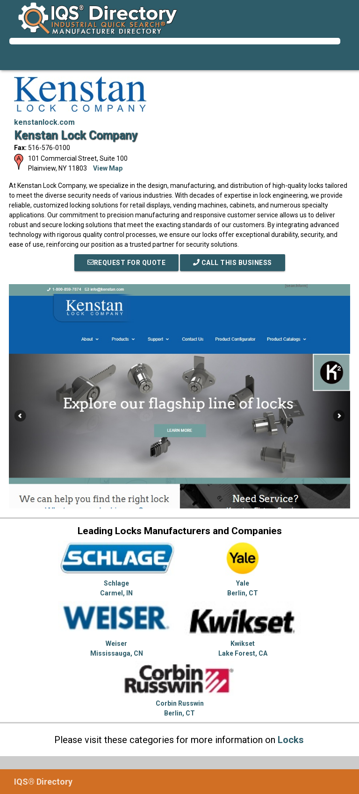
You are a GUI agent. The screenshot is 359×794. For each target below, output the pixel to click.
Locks (291, 739)
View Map (107, 168)
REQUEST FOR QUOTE (126, 262)
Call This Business (232, 262)
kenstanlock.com (44, 122)
